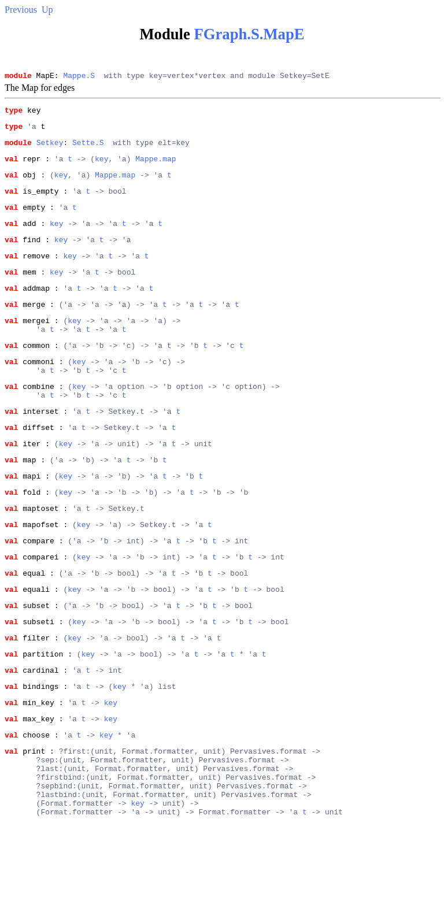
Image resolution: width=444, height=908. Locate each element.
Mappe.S (79, 77)
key (101, 167)
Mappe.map (155, 167)
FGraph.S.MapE (249, 34)
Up (47, 9)
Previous (21, 9)
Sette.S (88, 149)
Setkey (50, 149)
